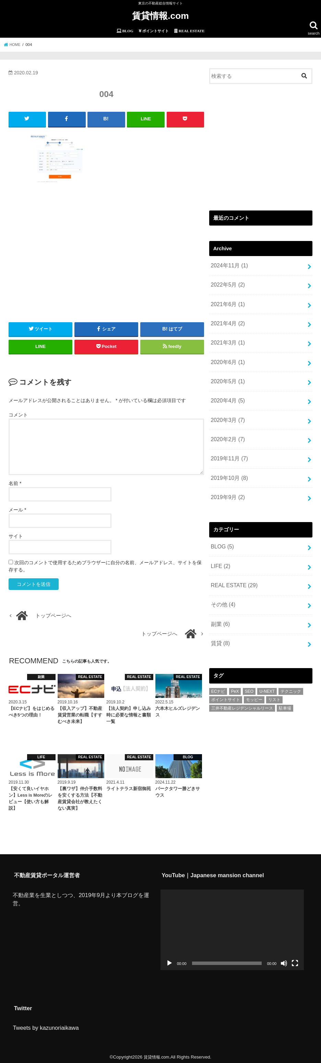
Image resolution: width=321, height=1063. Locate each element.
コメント (18, 412)
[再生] (169, 961)
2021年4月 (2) (226, 318)
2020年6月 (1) (226, 354)
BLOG (221, 529)
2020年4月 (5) (226, 390)
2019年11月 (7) (228, 445)
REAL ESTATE (232, 565)
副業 (219, 602)
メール (17, 508)
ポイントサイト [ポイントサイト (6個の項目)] (225, 676)
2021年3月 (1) (226, 336)
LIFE (220, 548)
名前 (15, 481)
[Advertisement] (106, 247)
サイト (16, 534)
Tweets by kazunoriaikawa (46, 1026)
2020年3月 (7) (226, 408)
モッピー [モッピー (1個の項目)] (254, 676)
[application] (232, 927)
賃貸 (219, 620)
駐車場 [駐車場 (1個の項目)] (285, 684)
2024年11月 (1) (228, 263)
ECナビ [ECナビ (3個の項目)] (218, 667)
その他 (222, 584)
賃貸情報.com (160, 15)
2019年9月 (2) (226, 481)
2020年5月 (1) (226, 372)
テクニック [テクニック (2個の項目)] (291, 667)
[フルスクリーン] (295, 961)
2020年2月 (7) (226, 427)
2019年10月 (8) (228, 463)
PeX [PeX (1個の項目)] (235, 667)
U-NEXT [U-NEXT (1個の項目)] (267, 667)
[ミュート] (284, 961)
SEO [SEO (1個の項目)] (249, 667)
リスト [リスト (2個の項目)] (274, 676)
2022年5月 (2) (226, 282)
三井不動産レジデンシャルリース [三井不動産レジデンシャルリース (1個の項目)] (242, 684)
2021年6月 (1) (226, 300)
